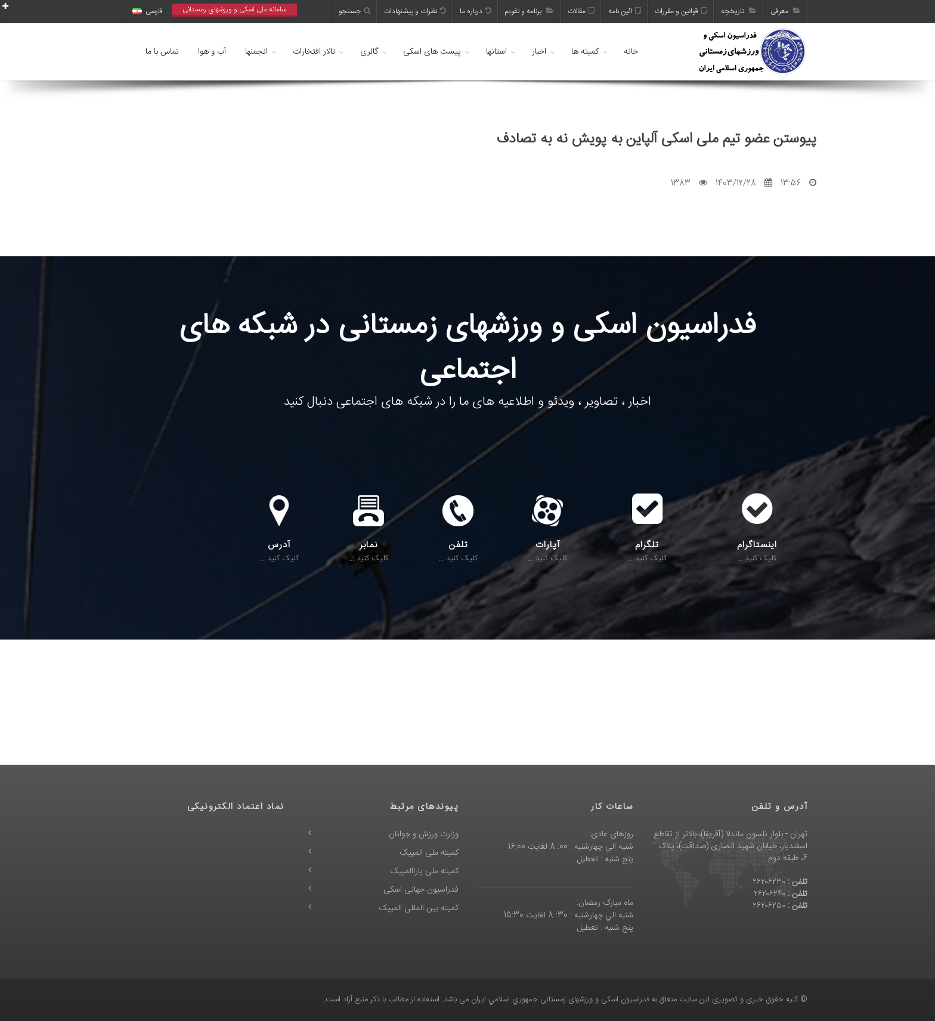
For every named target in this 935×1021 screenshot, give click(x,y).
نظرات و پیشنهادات (415, 11)
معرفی (785, 11)
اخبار (539, 52)
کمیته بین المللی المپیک (419, 908)
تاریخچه (739, 11)
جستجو (354, 11)
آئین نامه (624, 11)
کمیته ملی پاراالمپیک (425, 871)
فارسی (147, 11)
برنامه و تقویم (529, 11)
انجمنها (256, 52)
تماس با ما (162, 52)
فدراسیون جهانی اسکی (421, 890)
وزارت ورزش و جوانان (424, 834)
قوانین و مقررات (681, 11)
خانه (631, 52)
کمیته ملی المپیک (429, 853)
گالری (369, 52)
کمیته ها (585, 52)
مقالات (581, 11)
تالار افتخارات (314, 52)
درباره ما (475, 11)
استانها (496, 52)
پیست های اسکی (432, 52)
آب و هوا (212, 52)
